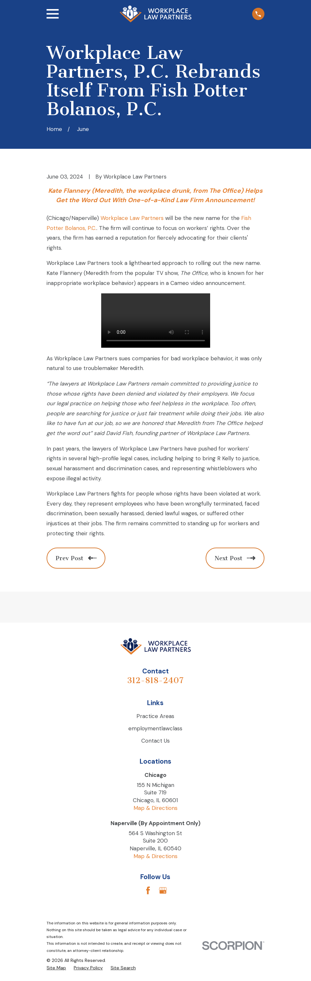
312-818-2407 (155, 680)
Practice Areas (155, 716)
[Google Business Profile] (163, 890)
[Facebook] (148, 890)
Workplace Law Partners (132, 218)
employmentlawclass (155, 728)
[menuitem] (56, 968)
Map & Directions (155, 808)
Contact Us (155, 740)
